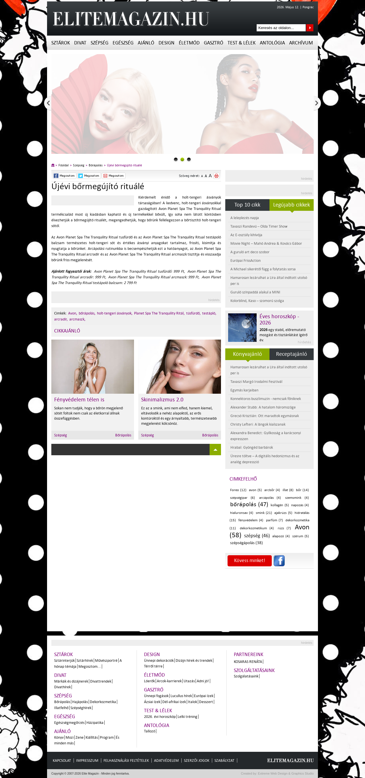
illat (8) (288, 490)
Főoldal (63, 165)
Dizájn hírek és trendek (194, 660)
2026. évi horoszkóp (160, 716)
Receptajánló (291, 354)
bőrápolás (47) (249, 504)
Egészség (123, 43)
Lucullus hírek (181, 696)
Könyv (59, 737)
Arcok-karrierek (169, 681)
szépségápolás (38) (246, 542)
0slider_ (176, 159)
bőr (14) (302, 490)
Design (167, 43)
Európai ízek (203, 696)
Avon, (72, 313)
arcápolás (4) (270, 498)
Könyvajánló (247, 354)
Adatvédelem (166, 760)
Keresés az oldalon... (309, 27)
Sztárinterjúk (64, 660)
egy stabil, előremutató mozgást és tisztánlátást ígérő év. (283, 335)
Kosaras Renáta (248, 661)
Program (107, 737)
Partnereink (248, 654)
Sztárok (60, 43)
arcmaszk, (77, 319)
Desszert (206, 702)
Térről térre (153, 666)
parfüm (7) (274, 520)
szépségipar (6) (242, 498)
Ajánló (146, 43)
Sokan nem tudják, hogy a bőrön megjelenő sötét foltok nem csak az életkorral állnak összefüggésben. (88, 413)
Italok (192, 702)
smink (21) (264, 513)
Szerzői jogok (196, 760)
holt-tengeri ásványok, (115, 313)
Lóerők (149, 681)
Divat (80, 43)
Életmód (189, 43)
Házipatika (95, 722)
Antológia (272, 43)
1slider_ (182, 159)
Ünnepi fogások (156, 696)
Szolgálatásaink (246, 676)
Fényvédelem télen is (79, 400)
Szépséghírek (80, 708)
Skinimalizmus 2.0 (162, 400)
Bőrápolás (96, 165)
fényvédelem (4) (250, 520)
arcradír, (61, 319)
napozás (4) (300, 505)
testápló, (209, 313)
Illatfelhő (61, 708)
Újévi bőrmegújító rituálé (124, 165)
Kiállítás (92, 737)
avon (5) (255, 490)
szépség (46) (257, 535)
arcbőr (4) (272, 490)
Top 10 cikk (247, 205)
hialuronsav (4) (241, 513)
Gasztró (213, 43)
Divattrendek (100, 681)
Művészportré (106, 660)
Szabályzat (224, 760)
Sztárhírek (85, 660)
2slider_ (189, 159)
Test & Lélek (242, 43)
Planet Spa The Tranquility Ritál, (159, 313)
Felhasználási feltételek (126, 760)
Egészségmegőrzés (69, 722)
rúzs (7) (284, 528)
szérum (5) (300, 536)
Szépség (99, 43)
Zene (80, 737)
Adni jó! (203, 681)
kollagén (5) (280, 505)
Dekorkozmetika (103, 702)
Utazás (189, 681)
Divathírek (62, 687)
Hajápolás (80, 702)
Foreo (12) (238, 490)
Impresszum (87, 760)
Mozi (70, 737)
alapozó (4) (281, 536)
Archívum (301, 43)
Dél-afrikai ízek (174, 702)
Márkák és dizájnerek (71, 681)
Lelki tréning (187, 716)
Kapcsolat (62, 760)
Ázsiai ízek (152, 702)
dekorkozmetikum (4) (257, 528)
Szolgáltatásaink (254, 670)
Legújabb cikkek (291, 205)
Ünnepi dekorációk (159, 660)
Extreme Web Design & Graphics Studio (285, 773)
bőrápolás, (87, 313)
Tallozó (149, 731)
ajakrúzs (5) (283, 513)
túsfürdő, (193, 313)
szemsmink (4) (297, 498)
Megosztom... (89, 666)
